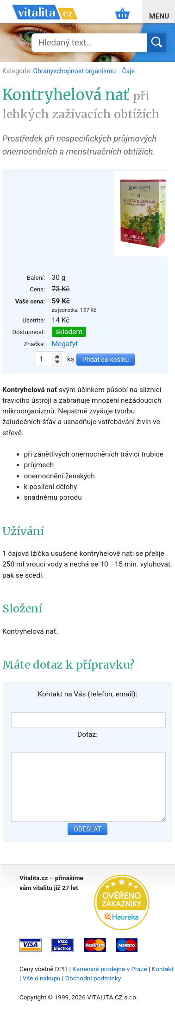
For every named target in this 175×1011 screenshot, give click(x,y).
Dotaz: (87, 734)
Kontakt (163, 968)
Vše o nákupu (42, 978)
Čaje (128, 71)
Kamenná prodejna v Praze (109, 968)
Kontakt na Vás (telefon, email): (87, 694)
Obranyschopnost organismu (75, 71)
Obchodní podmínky (93, 978)
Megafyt (65, 344)
